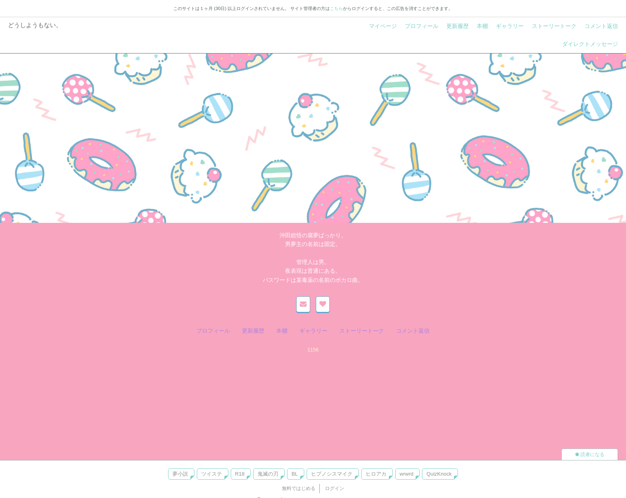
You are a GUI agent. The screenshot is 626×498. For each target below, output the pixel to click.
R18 (240, 474)
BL (294, 474)
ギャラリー (510, 26)
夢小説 (180, 474)
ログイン (334, 488)
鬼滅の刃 (268, 474)
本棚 (482, 26)
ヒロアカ (376, 474)
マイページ (383, 26)
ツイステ (211, 474)
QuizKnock (439, 474)
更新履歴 (457, 26)
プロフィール (421, 26)
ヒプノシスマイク (332, 474)
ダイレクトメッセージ (590, 44)
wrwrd (407, 474)
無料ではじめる (298, 488)
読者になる (589, 454)
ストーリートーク (554, 26)
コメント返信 (601, 26)
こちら (336, 8)
